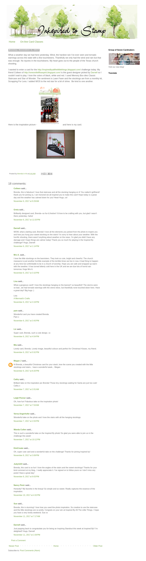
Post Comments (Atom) (30, 550)
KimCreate (18, 448)
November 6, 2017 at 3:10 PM (26, 273)
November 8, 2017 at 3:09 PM (26, 455)
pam (16, 311)
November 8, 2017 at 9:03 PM (26, 477)
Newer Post (14, 546)
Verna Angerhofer (22, 414)
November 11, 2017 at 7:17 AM (27, 516)
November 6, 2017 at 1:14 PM (26, 246)
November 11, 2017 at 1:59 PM (27, 535)
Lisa (16, 281)
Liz (15, 329)
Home (12, 41)
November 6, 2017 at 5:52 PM (26, 352)
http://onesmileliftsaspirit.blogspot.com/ (42, 72)
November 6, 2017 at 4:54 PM (26, 336)
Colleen (17, 188)
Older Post (97, 546)
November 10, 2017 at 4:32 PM (27, 495)
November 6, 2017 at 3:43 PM (26, 321)
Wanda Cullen (20, 430)
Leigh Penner (20, 398)
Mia (15, 345)
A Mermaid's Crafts (22, 298)
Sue (15, 504)
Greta (16, 210)
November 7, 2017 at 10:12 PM (27, 440)
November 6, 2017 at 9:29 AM (26, 201)
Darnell (94, 72)
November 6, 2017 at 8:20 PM (26, 371)
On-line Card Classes (31, 41)
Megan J (17, 361)
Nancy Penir (19, 485)
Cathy (16, 379)
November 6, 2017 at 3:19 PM (26, 302)
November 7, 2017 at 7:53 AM (26, 405)
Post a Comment (18, 540)
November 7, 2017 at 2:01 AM (26, 389)
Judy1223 (18, 464)
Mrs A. (16, 255)
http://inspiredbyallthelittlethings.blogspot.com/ (59, 69)
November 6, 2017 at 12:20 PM (27, 220)
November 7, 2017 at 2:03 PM (26, 421)
